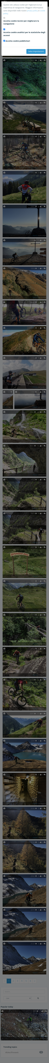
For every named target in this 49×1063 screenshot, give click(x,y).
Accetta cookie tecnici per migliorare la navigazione (21, 22)
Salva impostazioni (36, 51)
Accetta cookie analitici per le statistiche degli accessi (24, 33)
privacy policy (32, 10)
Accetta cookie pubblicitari (18, 41)
